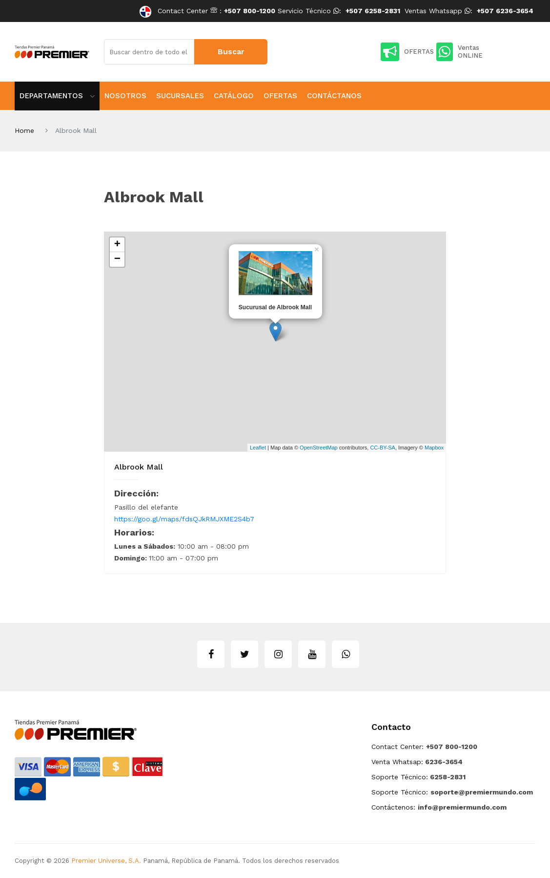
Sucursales (180, 95)
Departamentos (57, 95)
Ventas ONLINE (459, 52)
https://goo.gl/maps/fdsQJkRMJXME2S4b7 (184, 519)
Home (24, 130)
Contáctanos (334, 95)
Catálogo (234, 95)
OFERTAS (407, 52)
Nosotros (125, 95)
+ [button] (117, 244)
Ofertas (280, 95)
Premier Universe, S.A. (106, 860)
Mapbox (434, 447)
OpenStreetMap (319, 447)
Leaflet (258, 447)
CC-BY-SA (382, 447)
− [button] (117, 259)
